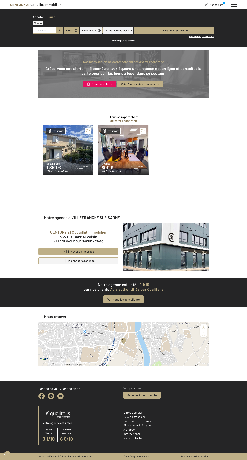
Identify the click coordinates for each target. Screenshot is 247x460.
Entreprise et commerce (138, 421)
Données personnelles (136, 456)
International (131, 434)
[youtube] (60, 396)
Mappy (68, 364)
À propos (129, 429)
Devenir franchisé (134, 416)
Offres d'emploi (132, 412)
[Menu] (234, 4)
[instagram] (51, 396)
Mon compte (214, 4)
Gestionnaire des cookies (195, 456)
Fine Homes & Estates (137, 425)
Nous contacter (133, 438)
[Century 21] (35, 5)
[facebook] (41, 396)
